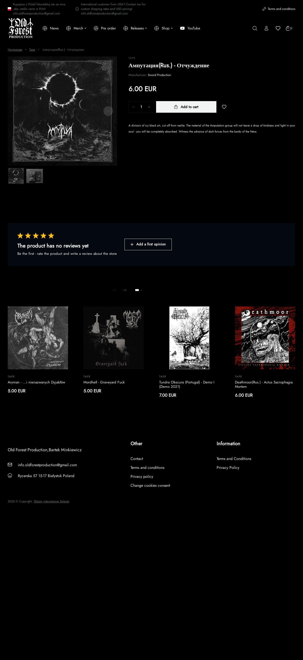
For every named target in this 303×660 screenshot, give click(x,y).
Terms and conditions (278, 9)
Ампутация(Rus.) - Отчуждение (63, 50)
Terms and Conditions (234, 458)
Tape (32, 50)
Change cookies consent (150, 485)
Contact (137, 458)
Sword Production (159, 75)
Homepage (15, 50)
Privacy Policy (228, 467)
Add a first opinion (148, 244)
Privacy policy (142, 476)
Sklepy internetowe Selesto (51, 501)
